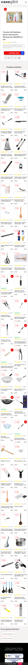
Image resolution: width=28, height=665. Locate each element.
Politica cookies (18, 650)
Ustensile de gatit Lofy (9, 634)
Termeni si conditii (11, 648)
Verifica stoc (16, 53)
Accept (20, 663)
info (12, 90)
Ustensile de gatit (7, 638)
